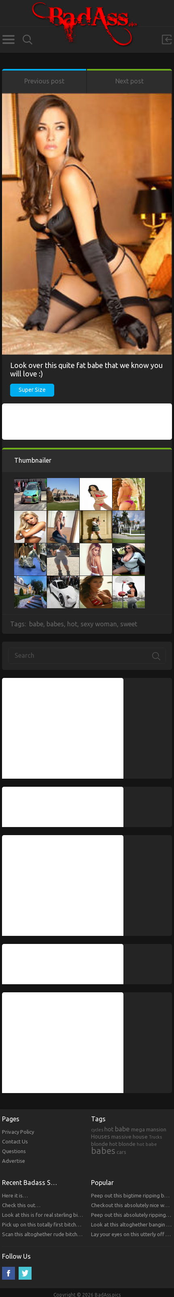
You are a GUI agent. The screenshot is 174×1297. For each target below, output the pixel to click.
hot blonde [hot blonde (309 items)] (122, 1144)
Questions (14, 1151)
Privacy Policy (18, 1132)
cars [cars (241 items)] (121, 1152)
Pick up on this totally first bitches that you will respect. (66, 1224)
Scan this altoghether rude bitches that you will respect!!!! (69, 1234)
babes (55, 624)
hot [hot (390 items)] (109, 1129)
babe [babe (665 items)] (122, 1129)
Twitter (25, 1273)
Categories (8, 39)
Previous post (44, 81)
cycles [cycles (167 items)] (97, 1129)
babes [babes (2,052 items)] (103, 1151)
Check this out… (21, 1205)
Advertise (13, 1161)
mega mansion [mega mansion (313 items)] (148, 1129)
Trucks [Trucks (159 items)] (155, 1137)
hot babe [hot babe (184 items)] (147, 1144)
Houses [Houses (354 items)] (100, 1136)
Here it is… (15, 1195)
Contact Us (15, 1141)
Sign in (166, 39)
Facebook (8, 1273)
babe (36, 624)
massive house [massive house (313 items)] (129, 1136)
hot (72, 624)
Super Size (32, 390)
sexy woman (99, 624)
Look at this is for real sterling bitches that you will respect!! (71, 1215)
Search (27, 40)
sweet (128, 624)
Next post (129, 81)
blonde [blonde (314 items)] (99, 1144)
